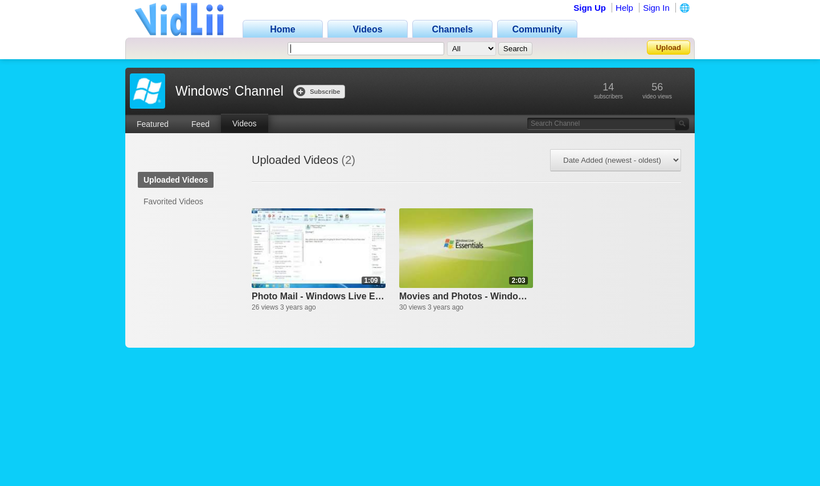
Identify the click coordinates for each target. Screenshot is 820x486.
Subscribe (318, 91)
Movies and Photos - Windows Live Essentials (466, 296)
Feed (200, 124)
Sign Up (589, 8)
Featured (153, 124)
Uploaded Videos (176, 179)
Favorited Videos (173, 201)
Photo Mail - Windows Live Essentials (319, 296)
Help (624, 8)
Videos (244, 123)
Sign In (656, 8)
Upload (668, 47)
